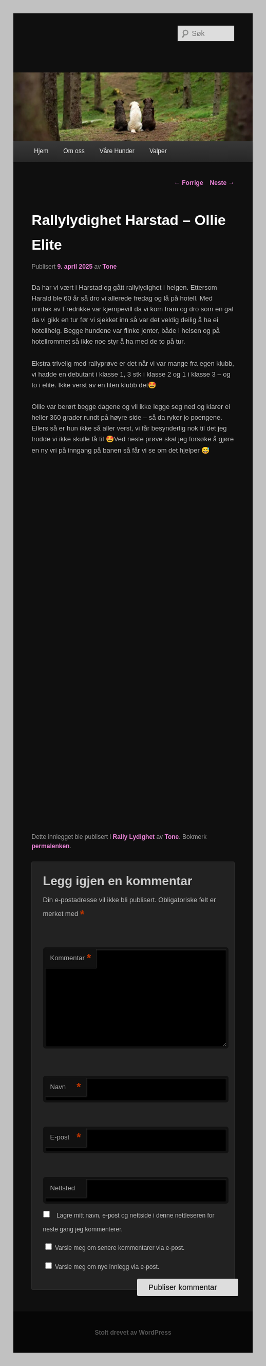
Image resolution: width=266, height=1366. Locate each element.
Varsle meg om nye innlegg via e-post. (107, 1266)
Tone (110, 266)
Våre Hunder (117, 151)
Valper (158, 151)
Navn (65, 1087)
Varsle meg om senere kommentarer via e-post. (120, 1247)
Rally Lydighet (134, 836)
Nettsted (62, 1188)
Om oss (73, 151)
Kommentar (70, 958)
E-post (65, 1137)
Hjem (41, 151)
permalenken (50, 846)
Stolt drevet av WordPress (132, 1332)
